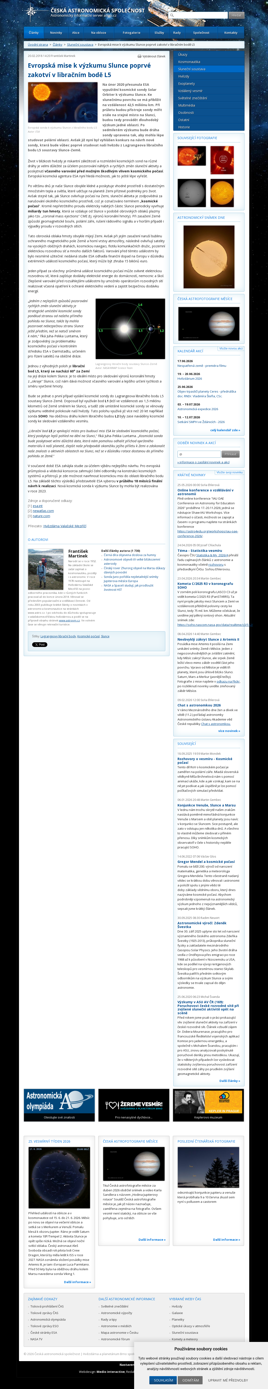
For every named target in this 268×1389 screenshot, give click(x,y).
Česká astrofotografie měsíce (204, 299)
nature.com (41, 516)
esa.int (38, 506)
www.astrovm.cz (69, 620)
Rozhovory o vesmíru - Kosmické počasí (204, 761)
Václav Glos (208, 856)
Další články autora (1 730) (120, 551)
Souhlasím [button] (163, 1380)
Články (34, 32)
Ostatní (183, 120)
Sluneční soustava (80, 44)
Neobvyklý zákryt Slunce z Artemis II (208, 639)
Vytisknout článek (154, 56)
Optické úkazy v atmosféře (191, 1326)
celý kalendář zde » (225, 430)
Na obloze (98, 32)
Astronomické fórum (115, 1339)
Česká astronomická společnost (57, 1354)
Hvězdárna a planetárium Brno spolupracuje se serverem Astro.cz (130, 1354)
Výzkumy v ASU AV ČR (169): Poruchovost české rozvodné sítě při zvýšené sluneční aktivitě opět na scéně (208, 1007)
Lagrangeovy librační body (58, 636)
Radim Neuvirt (210, 918)
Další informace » (77, 1282)
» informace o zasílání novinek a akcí (203, 462)
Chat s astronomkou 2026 (199, 705)
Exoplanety (186, 83)
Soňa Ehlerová (210, 485)
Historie (184, 127)
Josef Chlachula (211, 545)
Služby (159, 32)
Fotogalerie (131, 32)
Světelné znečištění (192, 98)
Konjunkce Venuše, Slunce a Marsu (206, 805)
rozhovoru (215, 564)
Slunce (105, 636)
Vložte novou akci (231, 348)
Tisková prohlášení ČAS (47, 1306)
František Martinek (63, 56)
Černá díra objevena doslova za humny (130, 555)
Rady (177, 32)
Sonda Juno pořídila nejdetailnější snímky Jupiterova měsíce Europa (131, 579)
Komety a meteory (185, 1339)
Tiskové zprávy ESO (44, 1326)
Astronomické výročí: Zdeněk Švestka (201, 925)
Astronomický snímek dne (201, 217)
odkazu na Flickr (228, 681)
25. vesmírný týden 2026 (49, 1141)
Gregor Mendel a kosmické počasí (206, 861)
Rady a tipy (109, 1319)
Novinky (56, 32)
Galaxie (177, 1313)
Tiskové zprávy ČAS (44, 1313)
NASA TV (36, 1339)
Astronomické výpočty (116, 1313)
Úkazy (182, 54)
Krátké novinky (191, 475)
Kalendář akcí (190, 351)
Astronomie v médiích (116, 1326)
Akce (75, 32)
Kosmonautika (189, 61)
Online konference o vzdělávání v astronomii (205, 492)
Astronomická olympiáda (48, 1319)
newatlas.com (43, 511)
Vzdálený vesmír (190, 91)
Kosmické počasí (88, 636)
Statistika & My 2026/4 (212, 555)
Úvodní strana (38, 44)
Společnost (201, 32)
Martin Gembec (211, 578)
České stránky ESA (43, 1332)
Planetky (178, 1319)
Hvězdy (183, 76)
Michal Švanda (210, 997)
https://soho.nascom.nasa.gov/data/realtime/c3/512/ (215, 625)
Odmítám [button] (190, 1380)
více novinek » (229, 731)
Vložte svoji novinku (230, 472)
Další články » (229, 1081)
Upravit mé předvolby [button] (228, 1380)
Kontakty (231, 32)
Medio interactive (111, 1372)
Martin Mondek (211, 754)
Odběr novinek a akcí (196, 443)
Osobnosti (186, 112)
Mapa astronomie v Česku (119, 1332)
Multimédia (186, 105)
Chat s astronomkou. (216, 724)
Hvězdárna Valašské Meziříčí (64, 526)
